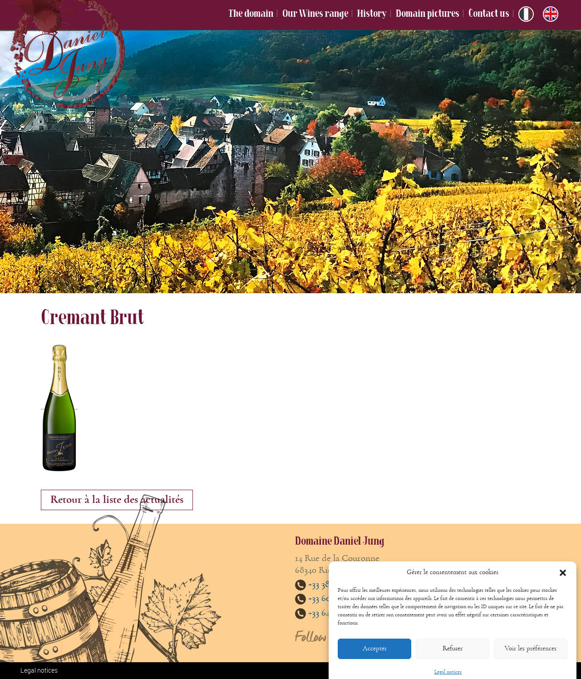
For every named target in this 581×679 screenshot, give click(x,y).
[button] (562, 578)
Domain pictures (427, 13)
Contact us (488, 13)
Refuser (453, 654)
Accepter (375, 654)
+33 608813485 (327, 598)
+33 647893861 (327, 612)
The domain (250, 13)
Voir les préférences (530, 654)
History (372, 13)
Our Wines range (315, 13)
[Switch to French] (526, 14)
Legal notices (39, 670)
